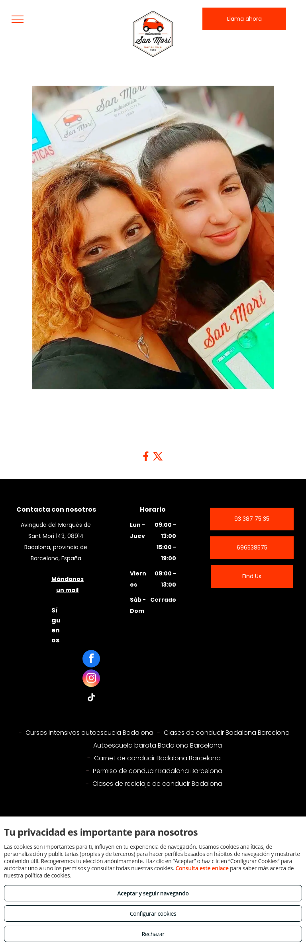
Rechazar (152, 934)
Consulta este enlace (201, 868)
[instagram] (91, 679)
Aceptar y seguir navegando (152, 893)
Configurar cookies (153, 913)
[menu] (17, 19)
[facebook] (91, 659)
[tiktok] (91, 699)
